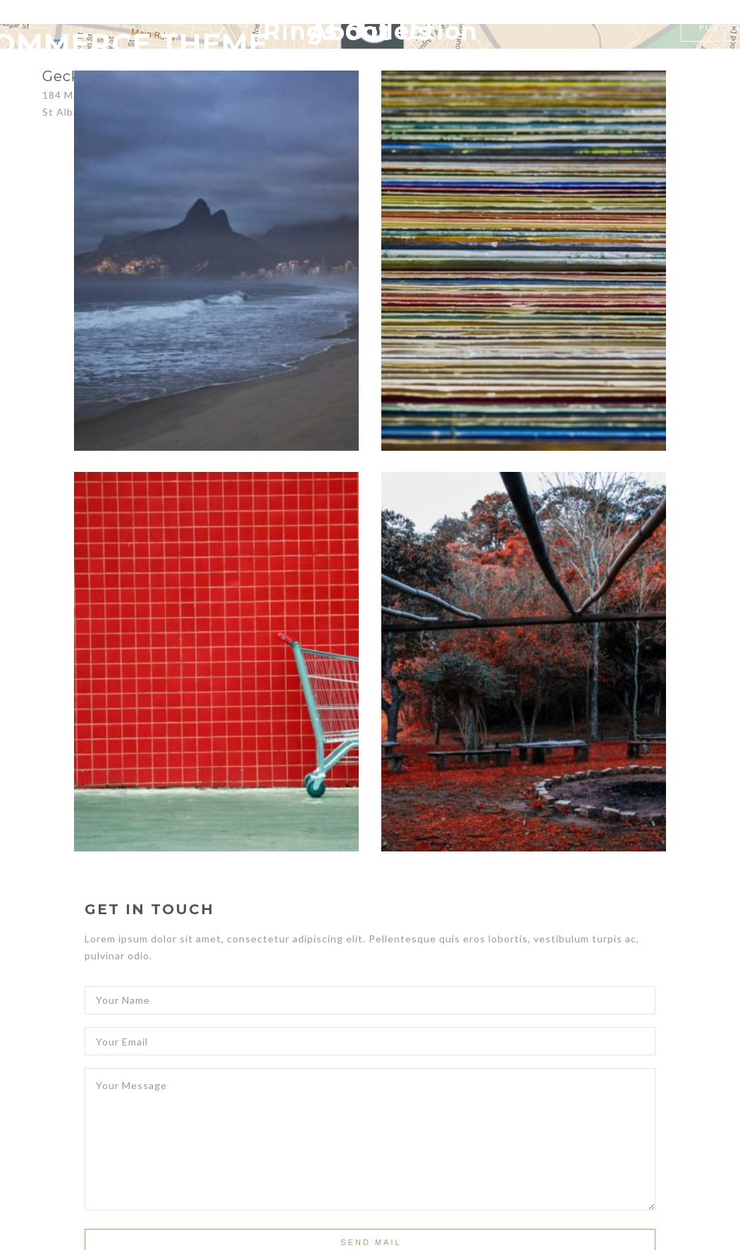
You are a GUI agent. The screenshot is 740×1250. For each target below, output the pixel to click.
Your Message (370, 1135)
